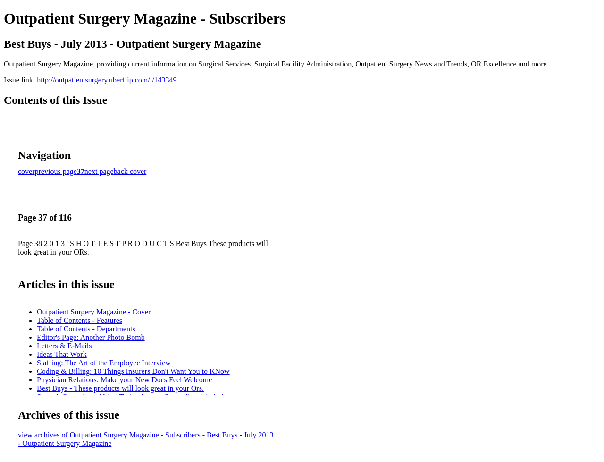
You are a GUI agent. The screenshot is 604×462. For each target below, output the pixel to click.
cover (26, 171)
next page (99, 171)
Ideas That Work (62, 354)
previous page (56, 171)
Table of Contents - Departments (86, 329)
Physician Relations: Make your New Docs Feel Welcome (124, 380)
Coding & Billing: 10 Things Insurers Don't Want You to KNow (133, 371)
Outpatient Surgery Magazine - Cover (94, 312)
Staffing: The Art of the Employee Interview (104, 363)
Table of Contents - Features (79, 320)
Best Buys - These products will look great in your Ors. (120, 388)
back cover (130, 171)
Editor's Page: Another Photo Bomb (91, 337)
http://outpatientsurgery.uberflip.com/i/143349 (106, 80)
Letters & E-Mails (64, 346)
